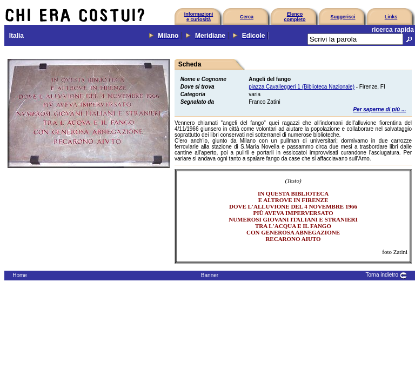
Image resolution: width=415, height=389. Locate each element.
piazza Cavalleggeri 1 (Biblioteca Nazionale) (301, 87)
